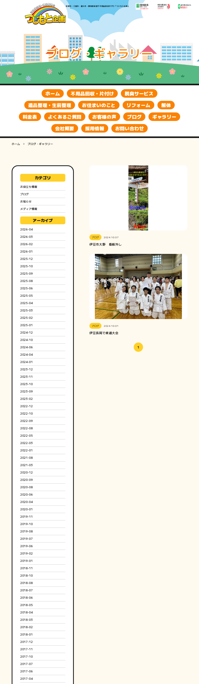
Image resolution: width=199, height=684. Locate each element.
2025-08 (26, 281)
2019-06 (26, 546)
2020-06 (26, 494)
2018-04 (26, 612)
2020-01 (26, 509)
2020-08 (26, 487)
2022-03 (26, 443)
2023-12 (26, 369)
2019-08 (26, 531)
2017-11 (26, 649)
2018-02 (26, 627)
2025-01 (26, 325)
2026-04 (26, 229)
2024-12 (26, 332)
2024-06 (26, 347)
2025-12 (26, 259)
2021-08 (26, 458)
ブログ (24, 194)
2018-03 (26, 620)
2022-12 (26, 406)
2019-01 (26, 561)
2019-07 (26, 539)
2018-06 (26, 597)
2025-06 (26, 288)
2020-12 (26, 472)
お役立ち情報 (28, 187)
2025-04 (26, 303)
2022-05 (26, 435)
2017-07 (26, 664)
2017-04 (26, 679)
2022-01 (26, 450)
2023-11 (26, 377)
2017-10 (26, 656)
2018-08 (26, 583)
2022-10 (26, 413)
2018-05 (26, 605)
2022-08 (26, 428)
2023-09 (26, 391)
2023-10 (26, 384)
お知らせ (26, 201)
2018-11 (26, 568)
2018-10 (26, 575)
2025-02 (26, 318)
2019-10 (26, 524)
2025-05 (26, 296)
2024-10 (26, 340)
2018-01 (26, 634)
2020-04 (26, 502)
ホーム (16, 144)
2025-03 (26, 310)
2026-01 (26, 251)
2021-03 (26, 465)
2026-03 (26, 237)
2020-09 (26, 480)
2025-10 (26, 266)
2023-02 (26, 399)
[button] (138, 205)
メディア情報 (28, 209)
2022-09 (26, 421)
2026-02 (26, 244)
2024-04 (26, 354)
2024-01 (26, 362)
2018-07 (26, 590)
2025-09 (26, 273)
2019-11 (26, 516)
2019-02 (26, 553)
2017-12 (26, 642)
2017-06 (26, 671)
